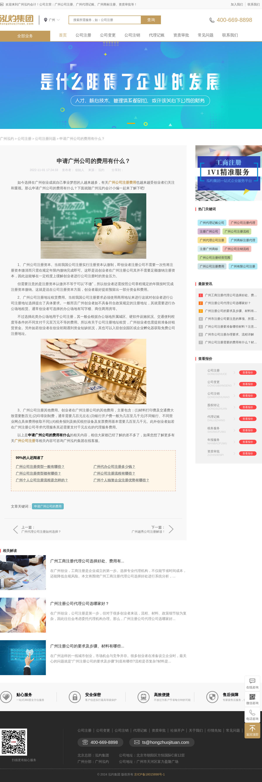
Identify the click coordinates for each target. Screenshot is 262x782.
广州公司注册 (24, 441)
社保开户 (177, 730)
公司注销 (132, 35)
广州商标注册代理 (243, 240)
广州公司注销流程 (237, 249)
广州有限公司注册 (243, 266)
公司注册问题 (45, 138)
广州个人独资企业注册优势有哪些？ (121, 480)
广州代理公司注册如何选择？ (41, 531)
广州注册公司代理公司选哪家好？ (79, 603)
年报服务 (213, 439)
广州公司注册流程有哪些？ (114, 473)
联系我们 (254, 4)
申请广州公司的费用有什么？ (82, 138)
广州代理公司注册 (212, 240)
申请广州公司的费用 (48, 506)
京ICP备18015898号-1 (149, 774)
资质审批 (181, 35)
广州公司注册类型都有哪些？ (38, 473)
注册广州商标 (209, 249)
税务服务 (213, 428)
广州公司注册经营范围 (215, 257)
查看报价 (248, 372)
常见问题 (206, 35)
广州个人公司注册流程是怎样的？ (42, 480)
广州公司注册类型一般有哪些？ (40, 467)
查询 (151, 20)
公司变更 (108, 35)
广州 (52, 20)
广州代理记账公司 (212, 222)
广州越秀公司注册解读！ (148, 531)
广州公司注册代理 (243, 222)
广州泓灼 (7, 138)
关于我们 (196, 730)
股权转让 (213, 405)
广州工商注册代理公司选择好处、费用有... (87, 561)
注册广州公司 (209, 231)
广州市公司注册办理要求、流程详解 (229, 334)
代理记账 (157, 35)
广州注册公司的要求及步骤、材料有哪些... (87, 646)
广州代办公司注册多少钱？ (114, 467)
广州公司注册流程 (237, 231)
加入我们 (237, 4)
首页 (63, 35)
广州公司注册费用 (122, 182)
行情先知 (214, 730)
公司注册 (83, 35)
